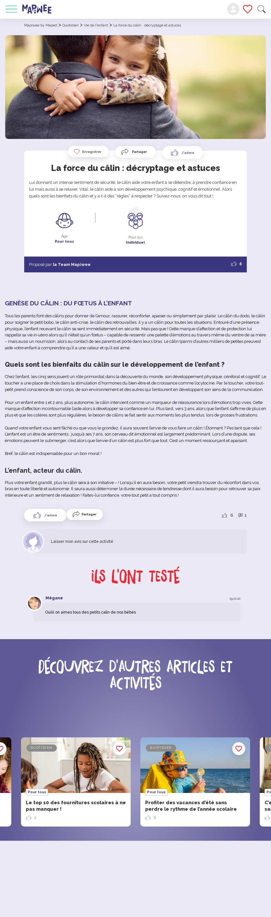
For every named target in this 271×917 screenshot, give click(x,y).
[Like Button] (182, 152)
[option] (195, 782)
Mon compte (233, 9)
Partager (139, 151)
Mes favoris (247, 9)
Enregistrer (87, 151)
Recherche (261, 9)
